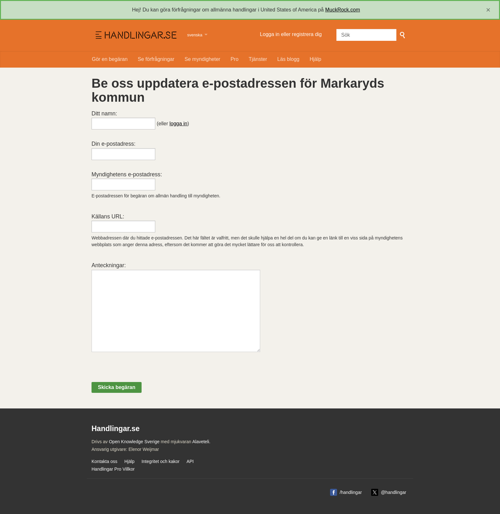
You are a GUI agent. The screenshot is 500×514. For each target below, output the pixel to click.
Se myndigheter (202, 59)
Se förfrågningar (156, 59)
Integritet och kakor (161, 461)
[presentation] (140, 369)
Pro (235, 59)
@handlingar (393, 492)
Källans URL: (108, 216)
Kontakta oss (104, 461)
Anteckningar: (109, 265)
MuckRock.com (342, 9)
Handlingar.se (135, 35)
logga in (178, 123)
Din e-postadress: (114, 144)
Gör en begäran (110, 59)
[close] (488, 10)
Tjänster (258, 59)
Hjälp (315, 59)
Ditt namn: (104, 113)
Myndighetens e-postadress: (127, 174)
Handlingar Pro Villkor (113, 469)
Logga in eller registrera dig (291, 34)
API (190, 461)
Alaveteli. (201, 441)
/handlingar (351, 492)
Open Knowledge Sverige (134, 441)
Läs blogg (288, 59)
